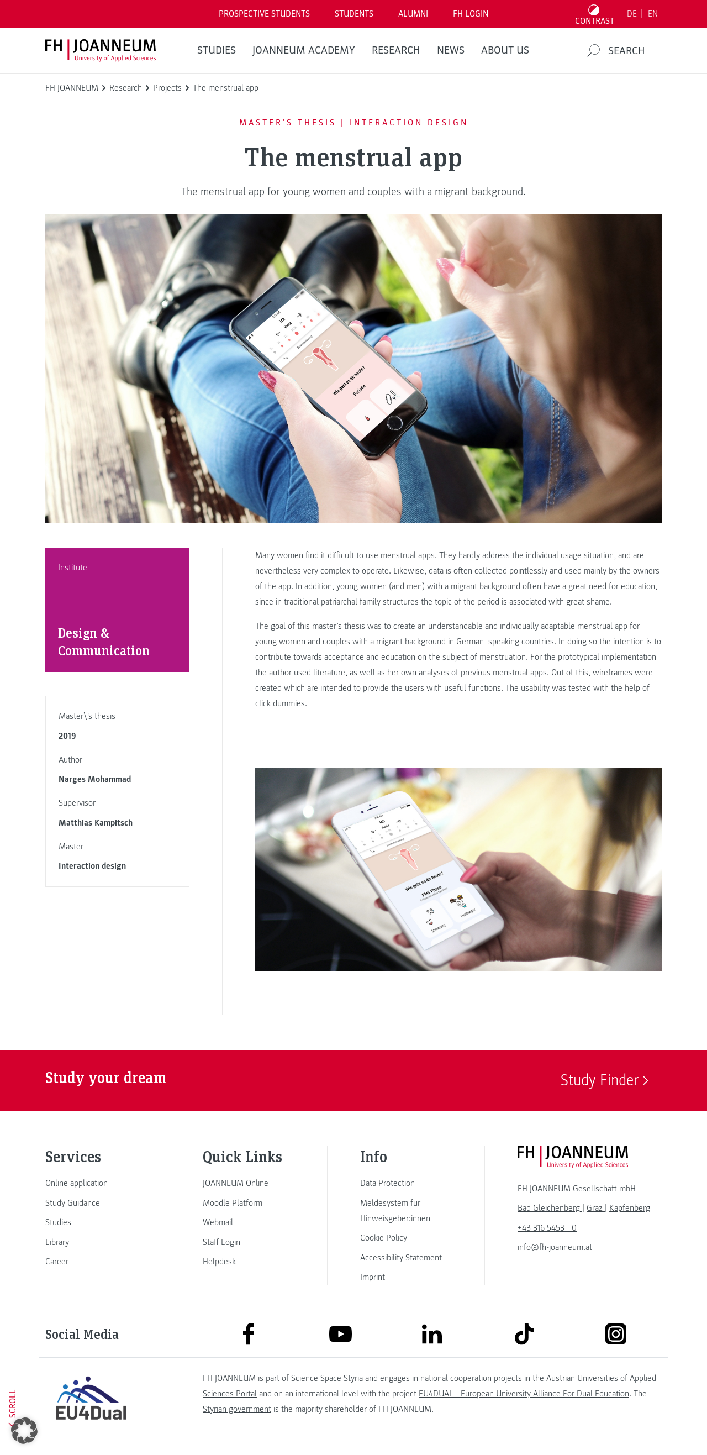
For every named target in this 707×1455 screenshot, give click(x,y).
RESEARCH (396, 50)
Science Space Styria (327, 1378)
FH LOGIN (470, 13)
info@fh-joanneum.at (555, 1247)
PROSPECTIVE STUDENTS (264, 13)
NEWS (451, 50)
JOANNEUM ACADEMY (303, 50)
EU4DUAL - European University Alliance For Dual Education (524, 1393)
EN (653, 13)
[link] (91, 1183)
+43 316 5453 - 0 (547, 1227)
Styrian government (237, 1409)
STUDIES (216, 50)
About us (505, 50)
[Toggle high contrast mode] (595, 14)
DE (632, 13)
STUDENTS (354, 13)
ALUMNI (413, 13)
